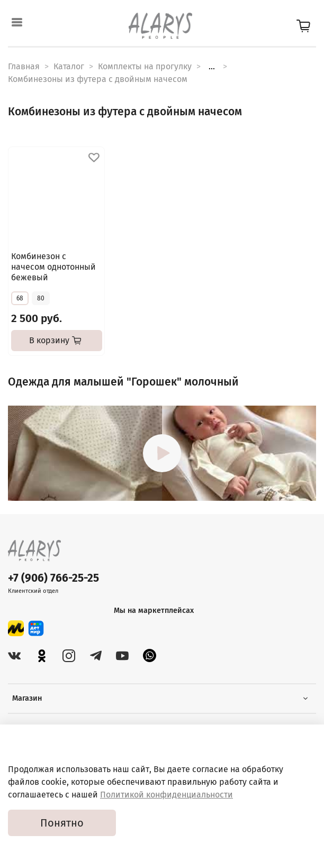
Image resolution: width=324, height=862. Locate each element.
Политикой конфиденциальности (166, 795)
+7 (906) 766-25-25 (53, 578)
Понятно (62, 823)
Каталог (68, 66)
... (212, 66)
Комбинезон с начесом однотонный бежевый (53, 266)
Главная (24, 66)
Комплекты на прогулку (145, 66)
